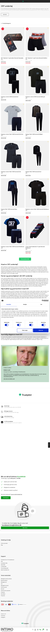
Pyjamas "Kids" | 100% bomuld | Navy (9, 209)
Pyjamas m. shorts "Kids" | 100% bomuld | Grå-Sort (12, 134)
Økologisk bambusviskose (6, 578)
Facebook (3, 615)
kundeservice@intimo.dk (11, 525)
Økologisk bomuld (4, 585)
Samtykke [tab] (8, 304)
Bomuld (2, 588)
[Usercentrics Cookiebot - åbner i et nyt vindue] (43, 301)
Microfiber (3, 594)
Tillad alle (41, 330)
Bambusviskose (4, 580)
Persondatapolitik (4, 568)
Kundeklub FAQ (4, 563)
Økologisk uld (4, 582)
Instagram (3, 617)
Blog (2, 545)
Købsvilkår (3, 564)
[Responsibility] (40, 630)
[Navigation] (47, 629)
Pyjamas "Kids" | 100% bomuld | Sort (33, 171)
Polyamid (3, 595)
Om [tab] (41, 304)
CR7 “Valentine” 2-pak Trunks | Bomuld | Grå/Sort (36, 58)
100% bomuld (4, 587)
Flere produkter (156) (25, 259)
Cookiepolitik (3, 566)
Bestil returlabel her (5, 569)
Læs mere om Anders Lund (9, 378)
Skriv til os (25, 527)
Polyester (3, 592)
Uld (1, 583)
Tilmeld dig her (6, 497)
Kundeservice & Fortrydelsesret (7, 559)
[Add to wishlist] (23, 28)
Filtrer (49, 445)
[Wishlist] (38, 630)
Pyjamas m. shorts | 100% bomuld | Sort (9, 96)
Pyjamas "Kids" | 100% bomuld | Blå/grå (34, 134)
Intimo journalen (4, 543)
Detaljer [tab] (25, 304)
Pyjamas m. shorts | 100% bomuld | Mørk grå (35, 96)
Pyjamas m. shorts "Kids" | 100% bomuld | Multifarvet (37, 209)
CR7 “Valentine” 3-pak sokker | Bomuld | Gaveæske (12, 58)
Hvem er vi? (3, 613)
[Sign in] (35, 630)
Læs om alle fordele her (16, 494)
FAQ (2, 561)
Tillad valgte (25, 330)
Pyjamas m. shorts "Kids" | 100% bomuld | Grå (11, 171)
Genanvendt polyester (5, 590)
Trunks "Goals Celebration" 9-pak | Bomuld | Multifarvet (35, 247)
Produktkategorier (6, 23)
